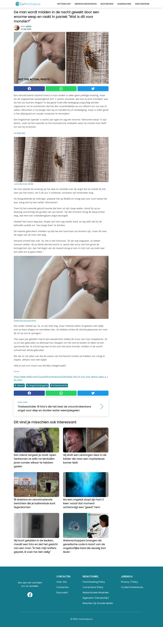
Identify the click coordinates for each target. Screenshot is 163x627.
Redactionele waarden (96, 592)
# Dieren (19, 385)
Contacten (62, 587)
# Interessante (58, 385)
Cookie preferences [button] (132, 587)
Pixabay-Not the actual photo (25, 320)
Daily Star (21, 133)
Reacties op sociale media (98, 603)
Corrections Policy (93, 587)
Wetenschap (64, 3)
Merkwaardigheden (86, 3)
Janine (28, 26)
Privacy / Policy (129, 581)
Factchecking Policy (94, 581)
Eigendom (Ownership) (96, 597)
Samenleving (124, 3)
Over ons (61, 581)
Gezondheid (106, 3)
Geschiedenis (142, 3)
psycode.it (62, 592)
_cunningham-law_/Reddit (23, 184)
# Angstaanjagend (37, 385)
